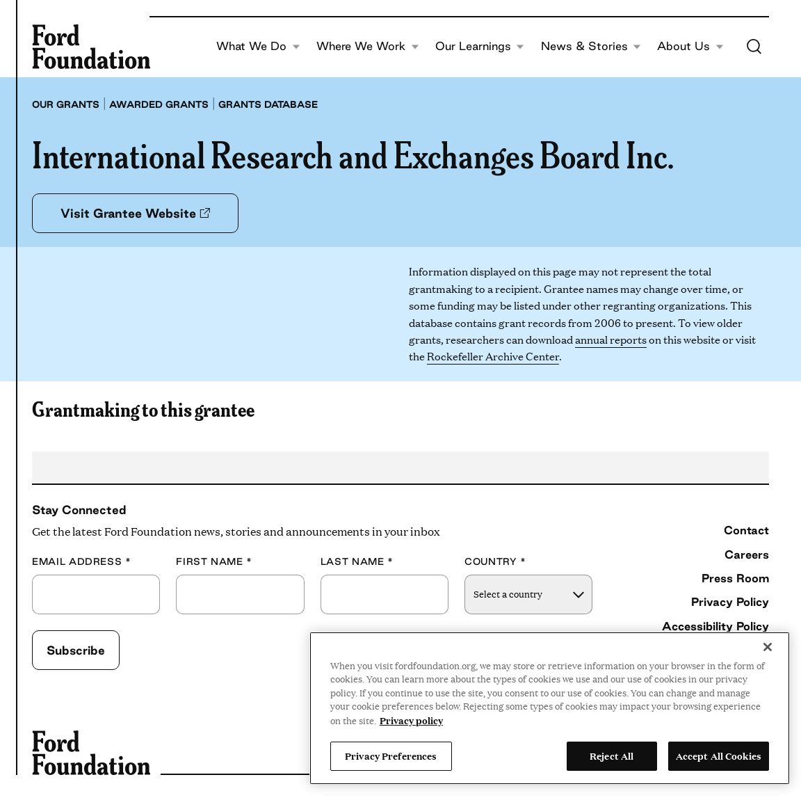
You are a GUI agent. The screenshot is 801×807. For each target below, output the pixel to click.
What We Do (258, 46)
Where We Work (367, 46)
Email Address (81, 562)
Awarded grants (159, 104)
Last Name (357, 562)
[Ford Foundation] (91, 46)
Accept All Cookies (718, 755)
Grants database (268, 104)
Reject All (611, 755)
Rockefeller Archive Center (493, 356)
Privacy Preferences (391, 755)
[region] (549, 708)
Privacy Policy (730, 602)
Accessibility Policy (715, 626)
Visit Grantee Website (135, 213)
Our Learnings (480, 46)
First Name (214, 562)
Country (495, 562)
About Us (690, 46)
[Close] (767, 647)
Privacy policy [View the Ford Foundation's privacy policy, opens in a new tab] (411, 720)
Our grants (65, 104)
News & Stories (591, 46)
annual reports (611, 339)
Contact (746, 530)
